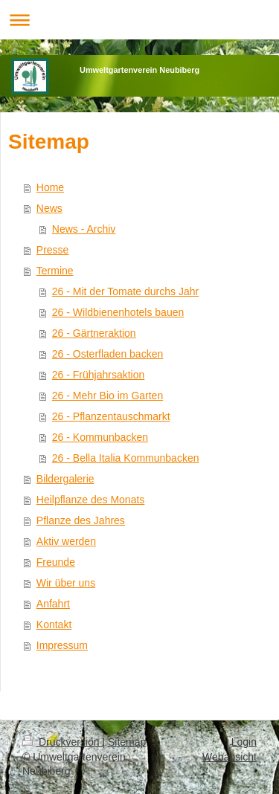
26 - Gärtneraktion (94, 333)
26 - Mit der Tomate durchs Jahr (125, 291)
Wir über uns (65, 583)
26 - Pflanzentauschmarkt (111, 416)
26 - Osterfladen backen (107, 354)
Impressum (62, 645)
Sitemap (127, 742)
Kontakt (53, 624)
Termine (55, 271)
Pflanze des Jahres (80, 520)
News (49, 208)
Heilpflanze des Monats (90, 500)
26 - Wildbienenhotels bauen (118, 312)
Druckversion (62, 742)
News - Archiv (84, 229)
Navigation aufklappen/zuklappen (139, 20)
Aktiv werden (66, 541)
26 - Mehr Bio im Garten (107, 395)
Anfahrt (53, 604)
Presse (52, 250)
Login (244, 742)
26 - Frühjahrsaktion (98, 375)
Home (50, 187)
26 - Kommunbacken (100, 437)
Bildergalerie (65, 479)
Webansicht (229, 757)
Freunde (55, 562)
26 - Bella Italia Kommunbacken (125, 458)
